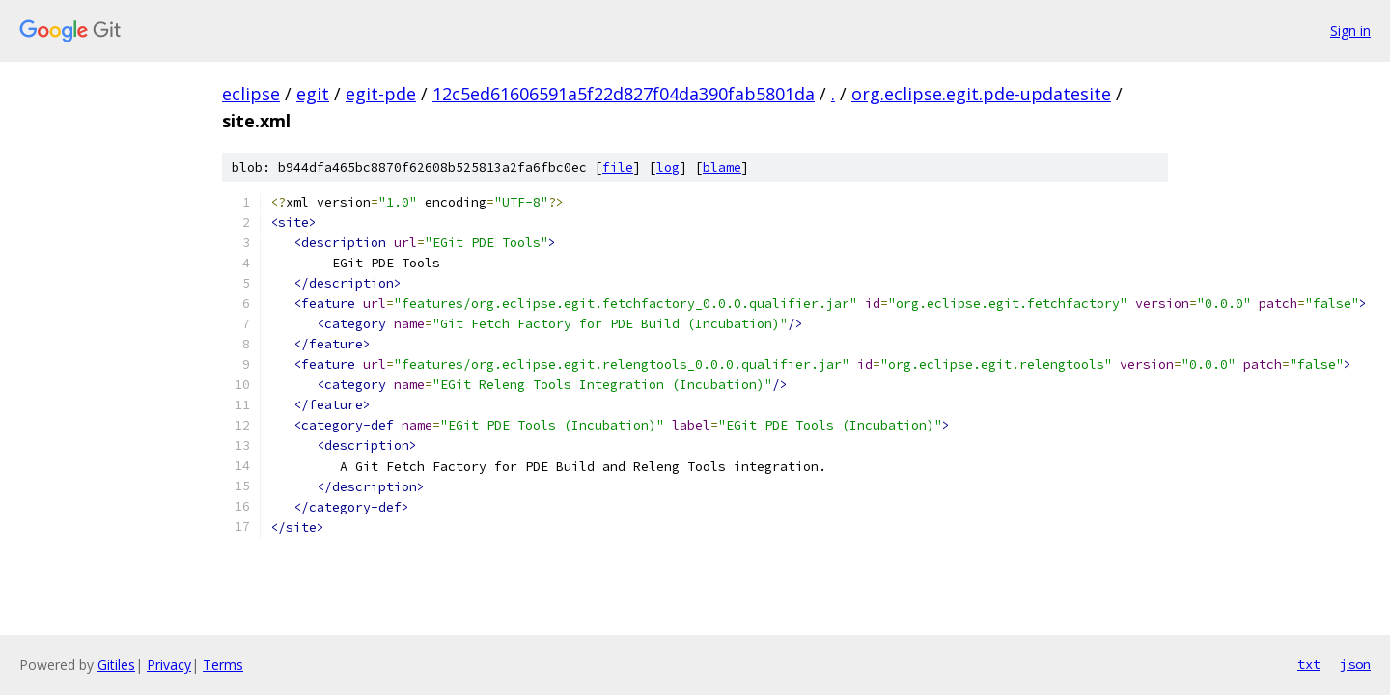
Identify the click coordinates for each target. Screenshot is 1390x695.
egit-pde (381, 93)
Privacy (169, 664)
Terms (223, 664)
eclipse (251, 93)
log (668, 167)
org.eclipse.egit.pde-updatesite (981, 93)
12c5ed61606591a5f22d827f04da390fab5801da (623, 93)
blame (722, 167)
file (617, 167)
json (1355, 664)
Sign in (1350, 30)
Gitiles (116, 664)
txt (1308, 664)
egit (312, 93)
